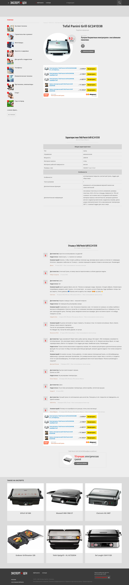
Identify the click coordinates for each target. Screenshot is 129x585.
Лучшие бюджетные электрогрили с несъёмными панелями (100, 39)
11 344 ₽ (82, 85)
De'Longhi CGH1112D (103, 555)
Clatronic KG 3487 (103, 513)
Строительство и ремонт (23, 34)
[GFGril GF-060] (25, 497)
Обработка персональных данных (73, 581)
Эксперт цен (18, 3)
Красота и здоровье (22, 51)
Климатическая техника (23, 76)
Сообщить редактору (101, 577)
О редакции (70, 3)
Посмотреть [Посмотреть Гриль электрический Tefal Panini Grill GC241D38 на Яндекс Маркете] (91, 85)
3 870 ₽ (82, 69)
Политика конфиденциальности (57, 581)
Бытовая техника (21, 26)
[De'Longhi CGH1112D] (103, 539)
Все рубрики (11, 114)
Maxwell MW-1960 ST (64, 513)
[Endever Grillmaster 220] (25, 539)
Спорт (17, 93)
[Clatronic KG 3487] (103, 497)
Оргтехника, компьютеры (24, 84)
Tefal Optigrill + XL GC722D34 (64, 555)
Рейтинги (40, 3)
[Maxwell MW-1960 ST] (64, 497)
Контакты (51, 579)
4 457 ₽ (82, 79)
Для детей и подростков (23, 59)
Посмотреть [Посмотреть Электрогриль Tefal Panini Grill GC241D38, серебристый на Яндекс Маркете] (91, 74)
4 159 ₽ (82, 74)
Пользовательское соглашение (40, 581)
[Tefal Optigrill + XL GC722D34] (64, 539)
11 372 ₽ (82, 90)
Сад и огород (19, 101)
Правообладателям (87, 581)
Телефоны (18, 68)
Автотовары (19, 43)
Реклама (13, 579)
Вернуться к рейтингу (87, 51)
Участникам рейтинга (17, 582)
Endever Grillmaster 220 (25, 555)
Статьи (48, 3)
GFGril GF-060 (25, 513)
